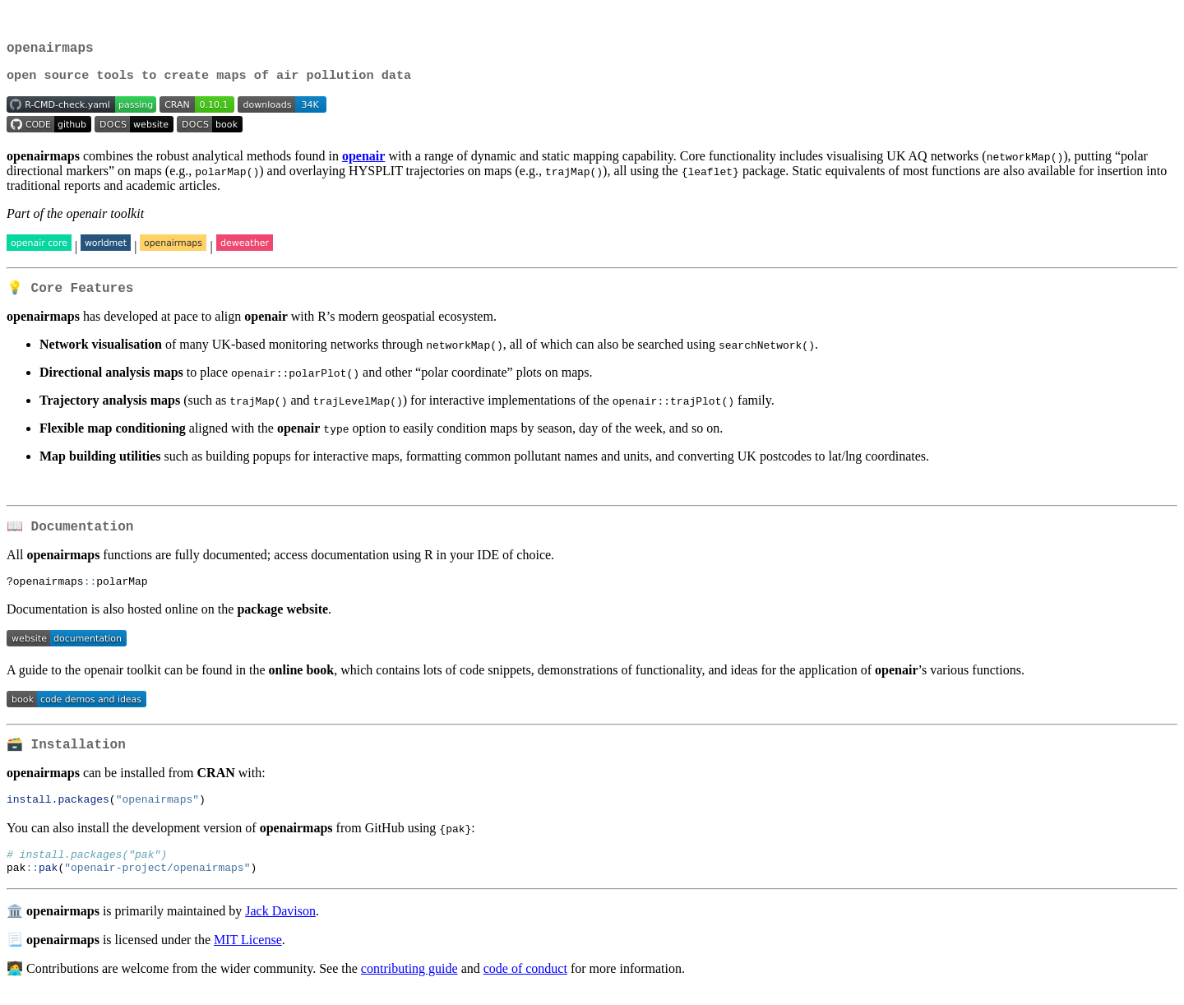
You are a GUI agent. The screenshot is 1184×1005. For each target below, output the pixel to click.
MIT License (248, 955)
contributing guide (409, 984)
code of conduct (525, 984)
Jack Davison (280, 926)
